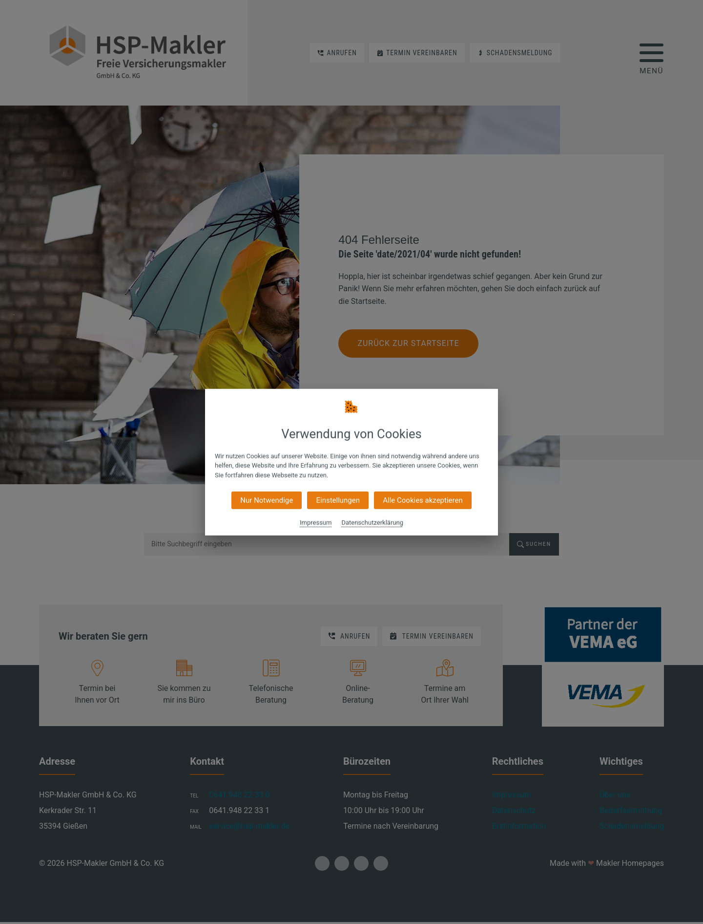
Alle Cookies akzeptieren (422, 500)
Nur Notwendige (266, 500)
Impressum (315, 522)
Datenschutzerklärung (372, 522)
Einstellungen (338, 500)
